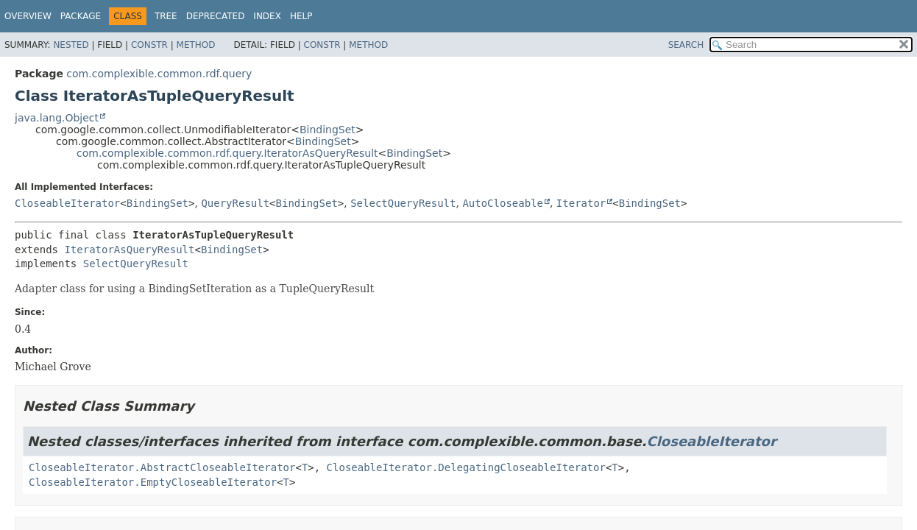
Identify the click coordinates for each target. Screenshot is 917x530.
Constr (149, 45)
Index (267, 16)
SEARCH (686, 45)
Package (80, 16)
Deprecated (215, 16)
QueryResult (235, 203)
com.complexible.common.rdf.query (159, 74)
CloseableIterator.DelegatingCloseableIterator (466, 467)
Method (196, 45)
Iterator (581, 203)
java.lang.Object (57, 118)
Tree (166, 16)
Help (301, 16)
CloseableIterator (67, 203)
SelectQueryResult (403, 203)
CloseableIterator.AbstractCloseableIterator (162, 467)
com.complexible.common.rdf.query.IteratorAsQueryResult (227, 153)
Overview (28, 16)
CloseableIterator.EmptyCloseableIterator (153, 482)
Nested (70, 45)
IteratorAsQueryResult (129, 249)
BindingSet (327, 129)
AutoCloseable (502, 203)
